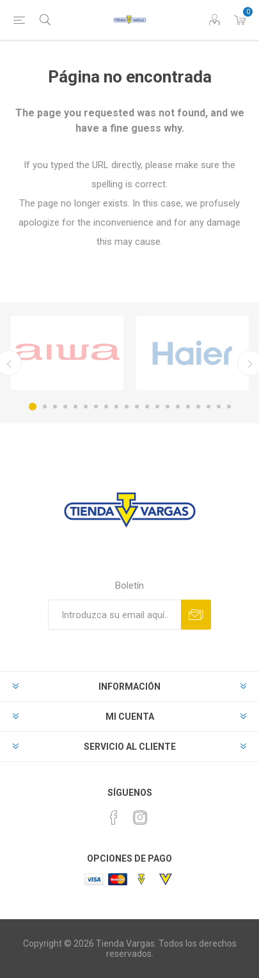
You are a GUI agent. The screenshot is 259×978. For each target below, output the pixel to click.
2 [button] (45, 406)
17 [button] (198, 406)
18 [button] (208, 406)
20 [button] (229, 406)
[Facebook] (114, 817)
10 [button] (127, 406)
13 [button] (157, 406)
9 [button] (116, 406)
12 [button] (147, 406)
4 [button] (65, 406)
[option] (67, 353)
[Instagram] (140, 817)
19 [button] (219, 406)
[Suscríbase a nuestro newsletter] (114, 615)
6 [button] (86, 406)
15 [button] (178, 406)
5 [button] (75, 406)
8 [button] (106, 406)
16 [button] (188, 406)
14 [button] (167, 406)
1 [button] (32, 406)
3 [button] (55, 406)
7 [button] (96, 406)
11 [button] (137, 406)
